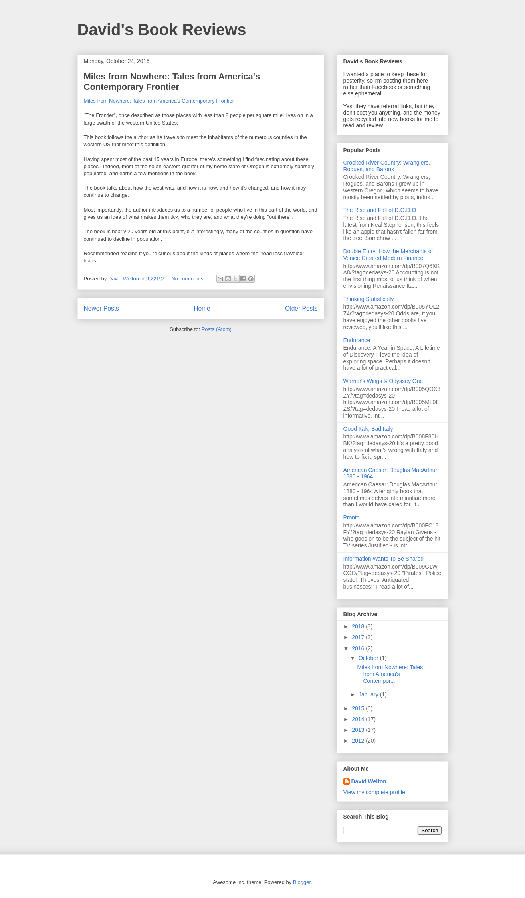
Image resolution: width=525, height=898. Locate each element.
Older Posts (301, 308)
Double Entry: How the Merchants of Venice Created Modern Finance (388, 254)
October (369, 658)
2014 (359, 719)
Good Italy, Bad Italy (368, 429)
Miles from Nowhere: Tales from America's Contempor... (390, 674)
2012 (359, 740)
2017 (359, 637)
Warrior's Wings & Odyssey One (383, 381)
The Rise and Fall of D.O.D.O (379, 210)
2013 (359, 730)
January (369, 694)
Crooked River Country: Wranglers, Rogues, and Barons (386, 165)
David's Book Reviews (161, 29)
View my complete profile (374, 792)
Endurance (356, 340)
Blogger (302, 882)
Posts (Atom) (217, 329)
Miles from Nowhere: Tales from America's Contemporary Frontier (172, 81)
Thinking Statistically (368, 299)
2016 (359, 648)
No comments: (188, 278)
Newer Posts (101, 308)
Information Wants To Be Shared (383, 558)
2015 (359, 708)
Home (202, 308)
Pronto (351, 517)
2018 (359, 626)
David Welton (368, 781)
